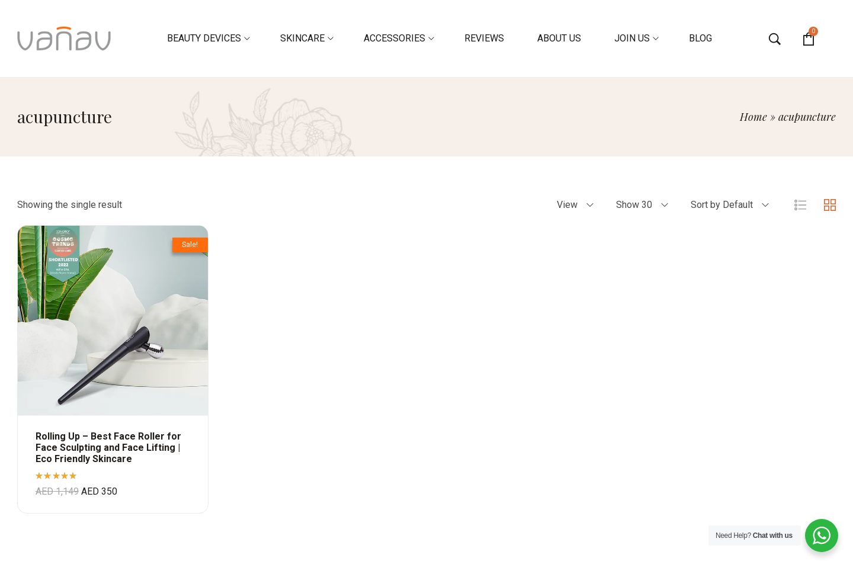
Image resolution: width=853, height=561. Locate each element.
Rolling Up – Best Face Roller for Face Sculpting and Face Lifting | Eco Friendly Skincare (108, 447)
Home (753, 117)
